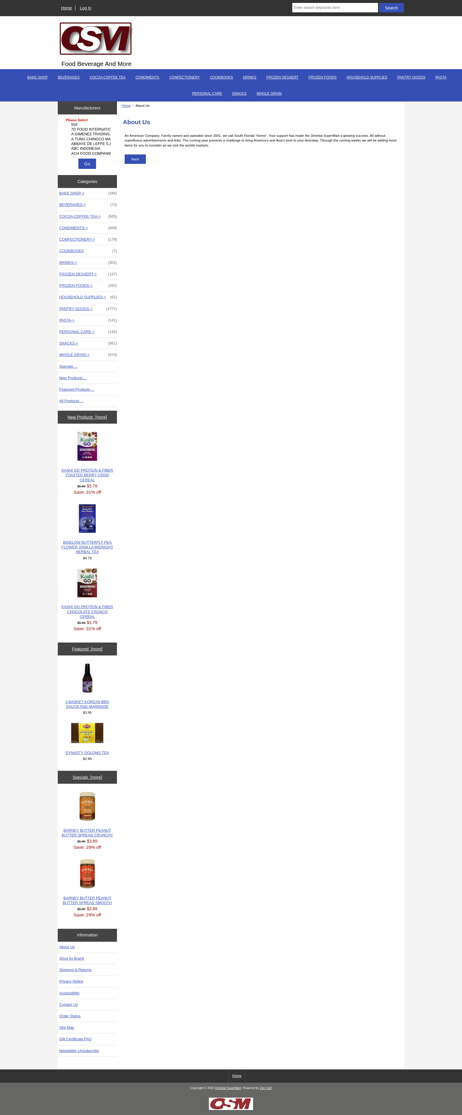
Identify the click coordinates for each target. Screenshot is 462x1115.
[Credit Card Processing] (231, 1109)
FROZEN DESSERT (282, 77)
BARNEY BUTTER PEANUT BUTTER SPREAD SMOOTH (87, 882)
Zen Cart (266, 1088)
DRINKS (249, 77)
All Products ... (71, 401)
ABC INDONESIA (88, 148)
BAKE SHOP (37, 77)
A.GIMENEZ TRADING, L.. (88, 134)
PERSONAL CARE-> (88, 331)
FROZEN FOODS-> (88, 285)
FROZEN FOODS (322, 77)
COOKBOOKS (221, 77)
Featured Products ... (76, 389)
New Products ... (73, 378)
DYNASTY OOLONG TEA (87, 739)
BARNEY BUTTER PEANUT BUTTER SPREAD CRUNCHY (87, 814)
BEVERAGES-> (88, 204)
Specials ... (68, 366)
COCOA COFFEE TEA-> (88, 216)
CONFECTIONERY (184, 77)
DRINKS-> (88, 262)
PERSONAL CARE (207, 93)
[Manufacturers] (87, 137)
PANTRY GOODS (411, 77)
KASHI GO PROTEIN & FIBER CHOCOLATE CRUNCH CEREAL (87, 593)
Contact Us (68, 1004)
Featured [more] (87, 649)
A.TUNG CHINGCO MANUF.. (88, 139)
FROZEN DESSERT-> (88, 274)
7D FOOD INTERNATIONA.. (88, 129)
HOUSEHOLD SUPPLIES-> (88, 297)
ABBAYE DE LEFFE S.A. (88, 144)
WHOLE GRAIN (269, 93)
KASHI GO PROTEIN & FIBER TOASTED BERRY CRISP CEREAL (87, 457)
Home (66, 8)
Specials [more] (87, 777)
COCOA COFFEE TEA (108, 77)
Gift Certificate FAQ (75, 1039)
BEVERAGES (69, 77)
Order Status (69, 1016)
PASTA (441, 77)
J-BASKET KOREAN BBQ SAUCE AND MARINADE (87, 686)
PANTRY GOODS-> (88, 309)
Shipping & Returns (75, 970)
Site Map (66, 1027)
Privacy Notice (71, 981)
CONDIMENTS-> (88, 228)
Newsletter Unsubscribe (79, 1051)
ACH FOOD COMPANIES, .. (88, 153)
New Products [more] (87, 417)
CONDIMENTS (147, 77)
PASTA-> (88, 320)
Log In (85, 8)
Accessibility (69, 993)
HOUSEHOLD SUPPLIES (366, 77)
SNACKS (239, 93)
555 (88, 124)
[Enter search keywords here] (335, 7)
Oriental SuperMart (228, 1088)
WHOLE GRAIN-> (88, 354)
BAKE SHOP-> (88, 193)
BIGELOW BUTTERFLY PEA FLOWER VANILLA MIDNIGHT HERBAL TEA (87, 529)
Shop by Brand (71, 958)
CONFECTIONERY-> (88, 239)
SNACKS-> (88, 343)
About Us (67, 947)
